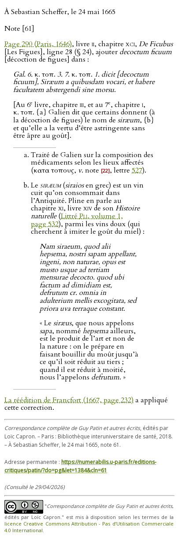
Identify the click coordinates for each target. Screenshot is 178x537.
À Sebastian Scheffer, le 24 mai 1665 (59, 12)
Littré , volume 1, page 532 (77, 220)
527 (137, 170)
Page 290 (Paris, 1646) (38, 44)
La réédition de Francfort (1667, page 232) (69, 400)
